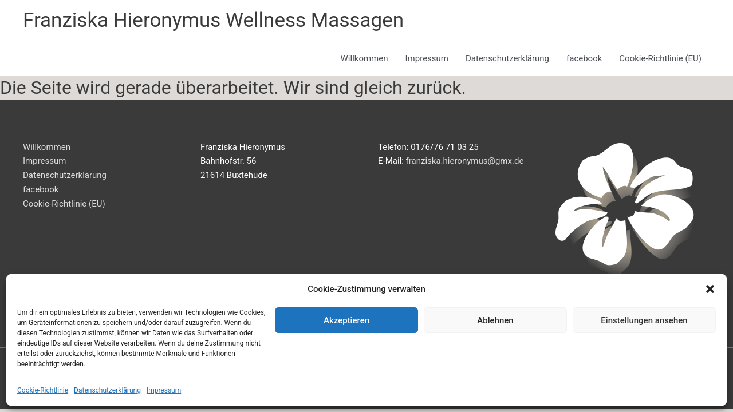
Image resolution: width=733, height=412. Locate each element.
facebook (584, 58)
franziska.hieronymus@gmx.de (465, 161)
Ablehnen (495, 320)
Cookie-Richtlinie (42, 390)
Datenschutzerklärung (107, 390)
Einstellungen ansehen (644, 320)
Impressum (164, 390)
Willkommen (364, 58)
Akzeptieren (346, 320)
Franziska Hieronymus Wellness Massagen (213, 20)
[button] (710, 289)
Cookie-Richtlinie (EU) (660, 58)
